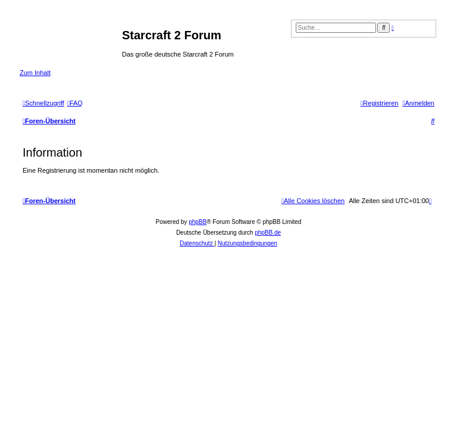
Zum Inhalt (35, 72)
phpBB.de (268, 232)
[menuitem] (75, 103)
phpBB (197, 222)
